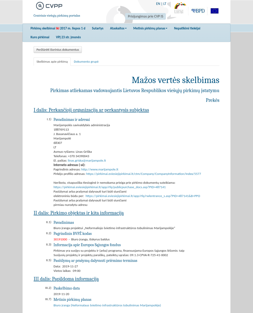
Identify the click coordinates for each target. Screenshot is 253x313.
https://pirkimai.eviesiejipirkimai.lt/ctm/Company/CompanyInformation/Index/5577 (143, 174)
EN (158, 4)
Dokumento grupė (86, 62)
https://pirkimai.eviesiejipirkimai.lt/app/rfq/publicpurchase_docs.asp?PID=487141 (110, 187)
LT (164, 4)
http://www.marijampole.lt (99, 169)
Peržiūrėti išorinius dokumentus (57, 50)
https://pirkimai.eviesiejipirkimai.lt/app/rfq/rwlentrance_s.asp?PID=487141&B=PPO (143, 196)
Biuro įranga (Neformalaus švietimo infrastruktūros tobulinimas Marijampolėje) (107, 305)
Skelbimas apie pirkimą (52, 62)
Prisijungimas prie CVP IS (145, 16)
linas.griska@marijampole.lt (87, 160)
